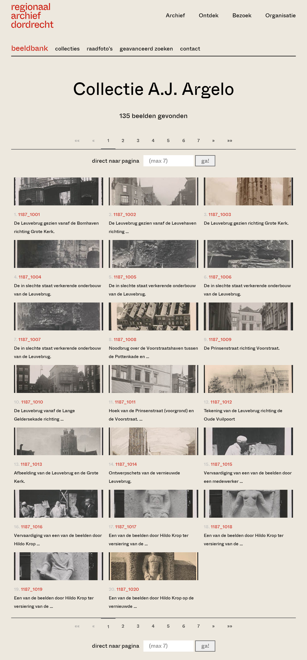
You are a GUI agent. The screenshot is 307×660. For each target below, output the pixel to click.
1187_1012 (221, 402)
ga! (205, 161)
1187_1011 (125, 402)
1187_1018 (221, 527)
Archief (175, 15)
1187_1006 (220, 277)
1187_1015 (221, 464)
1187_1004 (30, 277)
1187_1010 (32, 402)
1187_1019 (31, 589)
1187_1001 (29, 214)
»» (229, 140)
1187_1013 (31, 464)
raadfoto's (100, 49)
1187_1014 (126, 464)
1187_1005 (125, 277)
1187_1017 (125, 527)
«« (77, 140)
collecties (67, 49)
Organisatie (280, 15)
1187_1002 (125, 214)
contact (190, 49)
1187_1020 (128, 589)
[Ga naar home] (53, 15)
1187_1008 (125, 339)
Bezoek (241, 15)
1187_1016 (31, 527)
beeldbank (29, 48)
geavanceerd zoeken (146, 49)
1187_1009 (220, 339)
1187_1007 (29, 339)
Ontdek (208, 15)
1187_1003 (220, 214)
